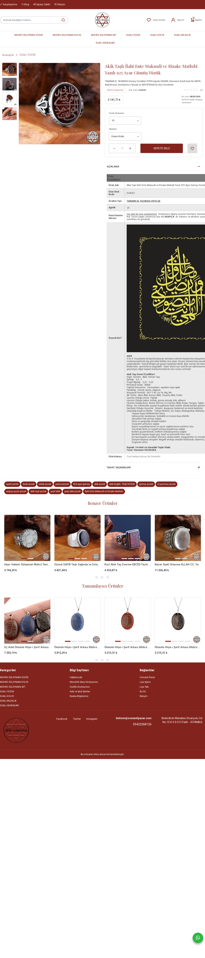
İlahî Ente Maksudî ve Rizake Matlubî (104, 491)
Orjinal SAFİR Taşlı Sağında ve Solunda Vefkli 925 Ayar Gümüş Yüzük (77, 564)
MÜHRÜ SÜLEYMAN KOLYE (67, 35)
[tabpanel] (27, 546)
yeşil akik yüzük (72, 491)
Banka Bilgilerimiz (79, 696)
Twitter (77, 718)
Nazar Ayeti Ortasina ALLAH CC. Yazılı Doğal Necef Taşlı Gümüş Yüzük (178, 564)
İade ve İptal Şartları (80, 691)
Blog (25, 4)
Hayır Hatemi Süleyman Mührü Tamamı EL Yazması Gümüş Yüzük (27, 564)
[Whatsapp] (198, 938)
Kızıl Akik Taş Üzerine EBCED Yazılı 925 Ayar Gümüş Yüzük (127, 564)
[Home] (102, 20)
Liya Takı (144, 686)
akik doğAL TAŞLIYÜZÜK (122, 484)
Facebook (61, 718)
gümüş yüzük (146, 484)
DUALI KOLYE (157, 35)
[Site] (16, 730)
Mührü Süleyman (115, 90)
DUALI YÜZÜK (133, 35)
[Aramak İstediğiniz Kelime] (61, 20)
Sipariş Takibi (41, 4)
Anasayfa (8, 55)
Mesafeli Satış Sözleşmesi (84, 682)
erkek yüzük (45, 484)
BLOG (143, 691)
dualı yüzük (29, 484)
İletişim (59, 4)
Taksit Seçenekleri (119, 467)
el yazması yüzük (166, 484)
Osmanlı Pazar (147, 677)
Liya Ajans (145, 682)
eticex (103, 754)
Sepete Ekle (162, 148)
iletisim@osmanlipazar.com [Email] (133, 718)
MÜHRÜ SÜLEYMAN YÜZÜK (28, 35)
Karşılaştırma (8, 4)
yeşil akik (55, 491)
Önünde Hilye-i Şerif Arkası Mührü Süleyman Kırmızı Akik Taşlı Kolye (127, 647)
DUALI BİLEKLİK (182, 35)
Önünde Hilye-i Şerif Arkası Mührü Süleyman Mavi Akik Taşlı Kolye (77, 647)
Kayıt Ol (177, 20)
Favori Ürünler (155, 20)
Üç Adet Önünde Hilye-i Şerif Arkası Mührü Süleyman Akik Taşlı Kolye (27, 647)
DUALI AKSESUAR (105, 43)
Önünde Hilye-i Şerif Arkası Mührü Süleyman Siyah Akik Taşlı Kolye (178, 647)
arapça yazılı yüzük (16, 491)
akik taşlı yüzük (38, 491)
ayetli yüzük (12, 484)
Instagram (91, 718)
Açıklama (113, 166)
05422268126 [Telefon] (142, 724)
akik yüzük (99, 484)
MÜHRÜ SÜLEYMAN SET (103, 35)
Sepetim (196, 20)
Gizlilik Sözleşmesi (80, 686)
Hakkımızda (76, 677)
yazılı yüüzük (62, 484)
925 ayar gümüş (81, 484)
